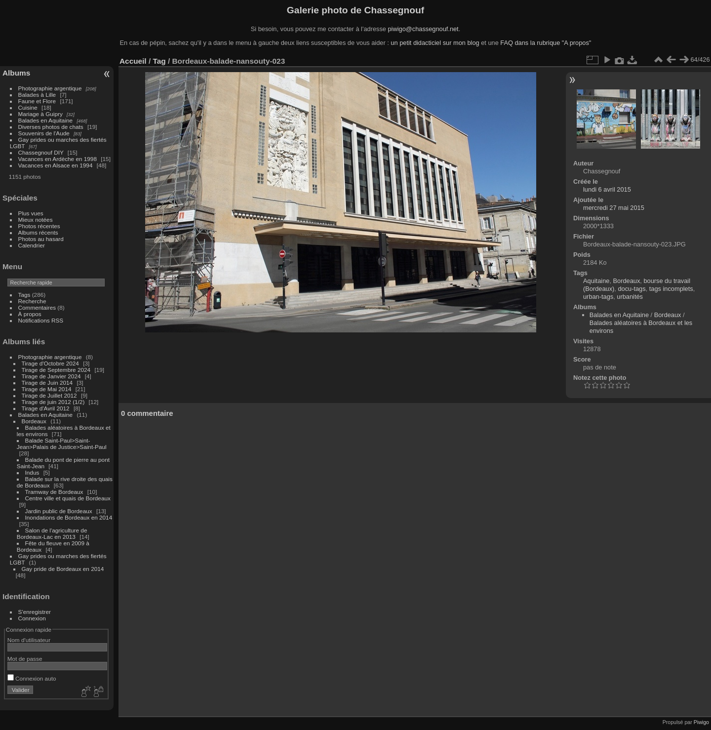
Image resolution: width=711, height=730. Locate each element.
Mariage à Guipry (40, 114)
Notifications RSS (41, 320)
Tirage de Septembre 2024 (56, 369)
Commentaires (37, 307)
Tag (159, 61)
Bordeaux (34, 421)
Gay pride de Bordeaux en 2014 (63, 569)
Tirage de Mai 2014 (47, 389)
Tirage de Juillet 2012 (49, 395)
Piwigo (701, 722)
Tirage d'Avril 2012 (46, 408)
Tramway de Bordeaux (54, 491)
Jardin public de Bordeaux (58, 511)
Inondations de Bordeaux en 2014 (69, 517)
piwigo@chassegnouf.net (423, 29)
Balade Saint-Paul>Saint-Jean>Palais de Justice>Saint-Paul (62, 443)
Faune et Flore (37, 101)
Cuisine (28, 107)
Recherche (32, 301)
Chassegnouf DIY (41, 152)
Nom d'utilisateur (28, 640)
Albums (16, 73)
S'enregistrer (34, 611)
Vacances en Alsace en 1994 (55, 165)
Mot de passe (24, 658)
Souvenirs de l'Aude (44, 133)
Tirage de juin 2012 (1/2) (53, 402)
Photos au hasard (41, 239)
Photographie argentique (50, 88)
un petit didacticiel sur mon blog (435, 42)
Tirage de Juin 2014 (47, 382)
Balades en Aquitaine (45, 120)
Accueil (133, 61)
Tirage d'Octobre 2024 (50, 363)
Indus (32, 472)
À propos (29, 314)
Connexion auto (31, 678)
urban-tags (598, 296)
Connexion (32, 618)
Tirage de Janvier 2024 (51, 376)
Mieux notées (35, 219)
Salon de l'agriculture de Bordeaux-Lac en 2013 (52, 533)
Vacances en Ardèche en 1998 (57, 159)
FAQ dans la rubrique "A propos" (545, 42)
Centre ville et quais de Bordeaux (68, 498)
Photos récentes (39, 226)
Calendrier (31, 245)
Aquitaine (596, 280)
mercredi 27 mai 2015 (613, 207)
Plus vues (30, 213)
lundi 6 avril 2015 (607, 189)
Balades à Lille (37, 94)
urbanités (630, 296)
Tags (24, 294)
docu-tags (631, 288)
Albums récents (38, 232)
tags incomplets (671, 288)
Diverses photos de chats (50, 126)
